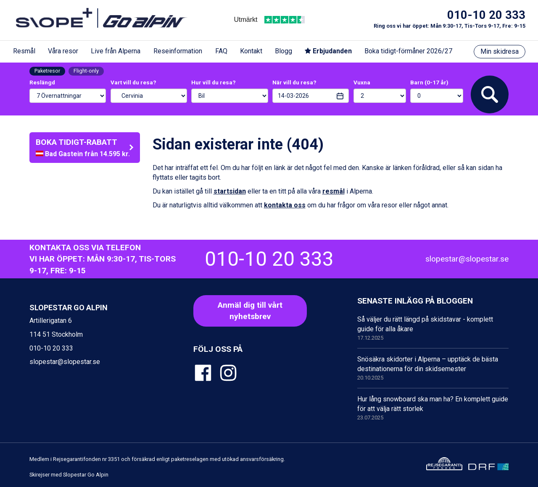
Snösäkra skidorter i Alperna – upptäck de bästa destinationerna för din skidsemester (433, 368)
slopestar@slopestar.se (467, 259)
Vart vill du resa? (133, 82)
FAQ (221, 51)
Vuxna (361, 82)
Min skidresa (499, 51)
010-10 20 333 (486, 15)
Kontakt (251, 51)
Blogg (283, 51)
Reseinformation (177, 51)
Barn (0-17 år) (429, 82)
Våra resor (63, 51)
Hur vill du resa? (213, 82)
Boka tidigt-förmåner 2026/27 (408, 51)
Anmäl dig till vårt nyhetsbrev (250, 310)
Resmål (24, 51)
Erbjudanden (328, 51)
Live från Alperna (115, 51)
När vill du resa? (294, 82)
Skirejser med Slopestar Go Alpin (68, 474)
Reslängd (42, 82)
